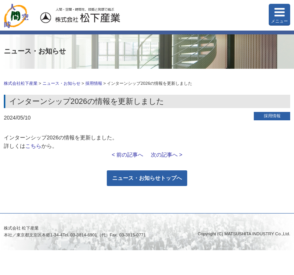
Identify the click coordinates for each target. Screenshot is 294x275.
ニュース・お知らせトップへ (147, 178)
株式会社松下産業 (21, 83)
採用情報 (93, 83)
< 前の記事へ (127, 155)
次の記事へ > (166, 155)
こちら (33, 146)
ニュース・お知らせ (61, 83)
